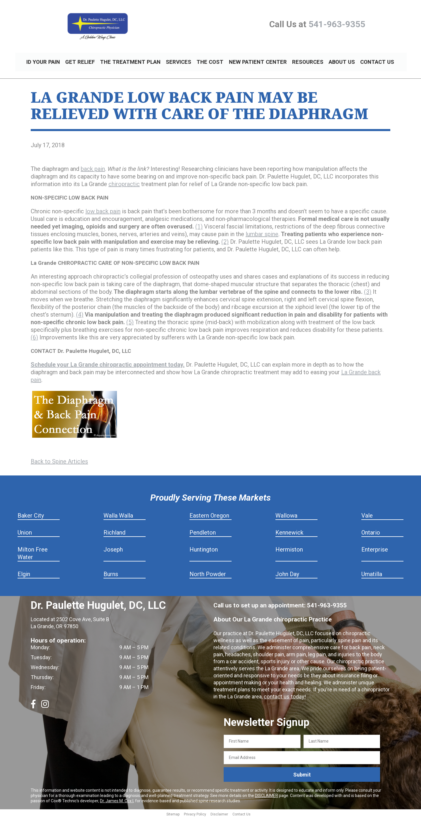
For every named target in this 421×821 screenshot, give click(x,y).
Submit (302, 777)
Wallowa (286, 518)
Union (25, 535)
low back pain (102, 213)
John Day (287, 576)
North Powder (207, 576)
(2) (225, 244)
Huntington (203, 552)
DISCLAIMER (266, 798)
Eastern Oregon (209, 518)
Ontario (370, 535)
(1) (199, 229)
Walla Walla (118, 518)
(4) (79, 317)
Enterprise (374, 552)
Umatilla (371, 576)
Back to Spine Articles (59, 464)
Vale (367, 518)
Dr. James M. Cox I (116, 803)
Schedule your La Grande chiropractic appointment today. (107, 367)
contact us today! (284, 699)
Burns (110, 576)
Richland (114, 535)
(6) (34, 339)
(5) (130, 324)
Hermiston (289, 552)
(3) (367, 294)
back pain (93, 171)
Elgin (24, 576)
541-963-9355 (336, 24)
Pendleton (202, 535)
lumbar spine (262, 236)
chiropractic (124, 186)
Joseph (113, 552)
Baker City (31, 518)
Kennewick (289, 535)
